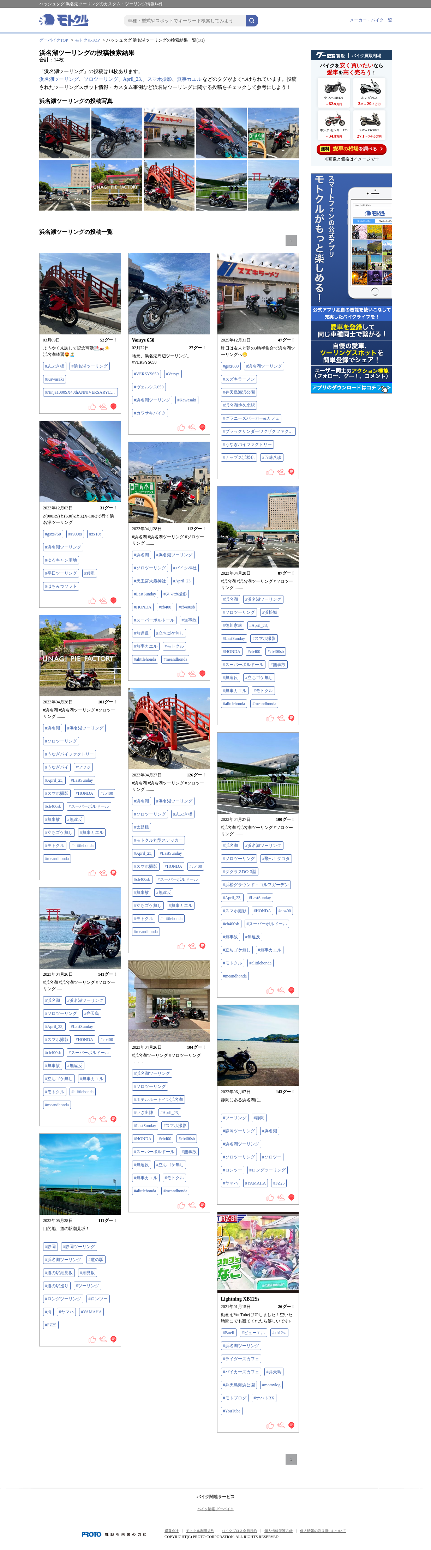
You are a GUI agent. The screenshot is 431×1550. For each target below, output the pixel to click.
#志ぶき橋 (54, 366)
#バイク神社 (185, 567)
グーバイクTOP (53, 40)
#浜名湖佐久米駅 (239, 405)
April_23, (132, 79)
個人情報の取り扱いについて (323, 1531)
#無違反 (141, 633)
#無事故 (189, 620)
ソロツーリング (101, 79)
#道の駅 (96, 1259)
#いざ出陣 (143, 1112)
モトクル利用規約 (200, 1531)
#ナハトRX (264, 1397)
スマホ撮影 (159, 79)
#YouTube (232, 1411)
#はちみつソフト (61, 586)
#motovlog (271, 1384)
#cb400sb (187, 607)
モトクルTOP (87, 40)
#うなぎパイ (56, 767)
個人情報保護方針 (278, 1531)
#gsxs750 (53, 534)
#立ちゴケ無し (170, 633)
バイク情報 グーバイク (215, 1509)
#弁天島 (91, 1013)
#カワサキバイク (150, 413)
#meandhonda (175, 659)
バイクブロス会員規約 (239, 1531)
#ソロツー (271, 1157)
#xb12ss (279, 1332)
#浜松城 (269, 612)
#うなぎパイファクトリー (247, 444)
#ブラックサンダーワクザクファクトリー (259, 431)
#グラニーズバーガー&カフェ (251, 418)
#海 (48, 1311)
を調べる (351, 149)
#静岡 (259, 1117)
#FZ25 (279, 1183)
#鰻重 (89, 573)
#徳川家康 (232, 625)
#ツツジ (83, 767)
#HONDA (142, 607)
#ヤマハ (230, 1183)
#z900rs (75, 534)
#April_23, (182, 581)
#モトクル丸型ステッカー (158, 840)
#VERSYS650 (146, 373)
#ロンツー (232, 1170)
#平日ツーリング (61, 573)
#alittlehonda (145, 659)
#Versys (173, 373)
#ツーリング (234, 1117)
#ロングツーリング (268, 1170)
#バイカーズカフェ (241, 1371)
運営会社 (171, 1531)
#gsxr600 (231, 366)
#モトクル (174, 646)
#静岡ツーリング (239, 1130)
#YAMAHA (255, 1183)
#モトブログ (234, 1397)
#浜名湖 (141, 554)
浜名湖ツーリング (59, 79)
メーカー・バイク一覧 (371, 20)
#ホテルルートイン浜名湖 (158, 1099)
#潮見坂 (87, 1272)
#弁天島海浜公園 (239, 392)
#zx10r (95, 534)
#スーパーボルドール (154, 620)
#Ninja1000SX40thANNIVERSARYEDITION (81, 392)
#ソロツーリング (150, 567)
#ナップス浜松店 (239, 457)
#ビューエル (253, 1332)
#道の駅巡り (56, 1285)
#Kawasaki (54, 379)
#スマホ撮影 (175, 594)
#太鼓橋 (141, 827)
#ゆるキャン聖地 (61, 560)
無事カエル (189, 79)
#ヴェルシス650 (149, 387)
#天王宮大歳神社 (150, 581)
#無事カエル (145, 646)
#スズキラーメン (239, 379)
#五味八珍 (271, 457)
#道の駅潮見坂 (59, 1272)
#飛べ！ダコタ (276, 858)
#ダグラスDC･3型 (240, 871)
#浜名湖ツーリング (90, 366)
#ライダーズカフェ (241, 1358)
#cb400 (165, 607)
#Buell (228, 1332)
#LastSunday (145, 594)
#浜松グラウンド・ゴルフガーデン (256, 884)
